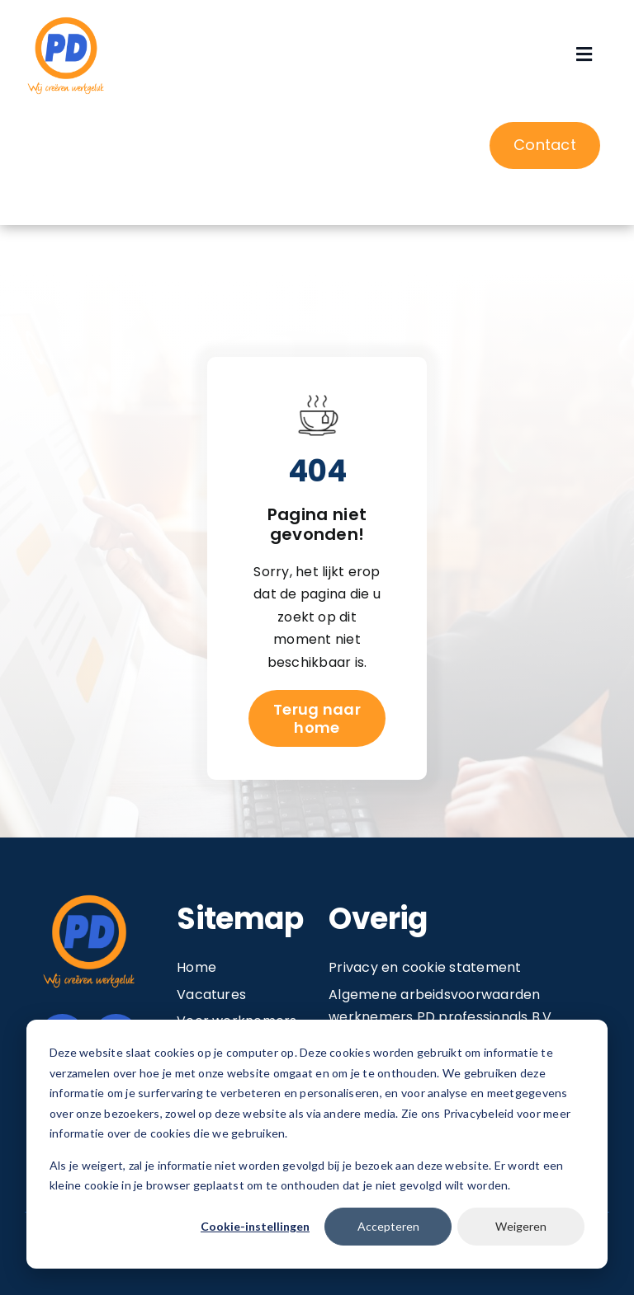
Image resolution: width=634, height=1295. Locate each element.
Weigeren (520, 1226)
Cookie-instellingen (255, 1226)
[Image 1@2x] (66, 19)
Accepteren (388, 1226)
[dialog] (317, 1144)
